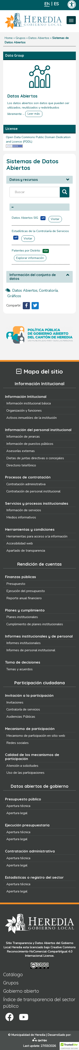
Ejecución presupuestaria (27, 825)
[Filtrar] (65, 192)
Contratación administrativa (26, 484)
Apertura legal (16, 813)
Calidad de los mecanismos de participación (32, 756)
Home (9, 38)
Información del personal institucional (38, 429)
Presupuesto (15, 583)
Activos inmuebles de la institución (31, 417)
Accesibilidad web (19, 543)
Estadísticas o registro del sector (34, 877)
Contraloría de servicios (23, 709)
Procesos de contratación (28, 477)
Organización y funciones (24, 410)
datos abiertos (24, 290)
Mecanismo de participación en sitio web (35, 735)
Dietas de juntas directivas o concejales (35, 458)
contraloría (48, 290)
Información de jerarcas (23, 436)
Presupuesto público (23, 799)
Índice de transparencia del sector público (39, 1002)
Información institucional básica (28, 403)
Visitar (55, 219)
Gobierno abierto (21, 991)
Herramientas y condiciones (30, 529)
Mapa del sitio (39, 371)
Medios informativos (21, 517)
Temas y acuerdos (19, 669)
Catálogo (13, 974)
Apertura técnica (18, 806)
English (47, 4)
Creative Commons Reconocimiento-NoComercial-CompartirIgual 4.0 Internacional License (41, 951)
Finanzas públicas (20, 576)
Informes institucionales (23, 643)
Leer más (34, 114)
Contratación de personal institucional (33, 491)
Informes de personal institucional (30, 650)
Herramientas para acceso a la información (36, 536)
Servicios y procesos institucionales (36, 503)
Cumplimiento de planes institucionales (34, 624)
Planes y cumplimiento (25, 610)
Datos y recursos (23, 180)
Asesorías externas (20, 451)
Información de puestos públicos (29, 443)
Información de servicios (23, 510)
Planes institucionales (22, 617)
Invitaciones (14, 702)
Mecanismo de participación (30, 728)
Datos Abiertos (38, 38)
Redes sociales (17, 743)
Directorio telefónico (21, 465)
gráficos (14, 295)
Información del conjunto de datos (32, 276)
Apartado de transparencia (25, 550)
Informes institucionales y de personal (39, 636)
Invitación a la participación (29, 695)
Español (56, 4)
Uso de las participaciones (25, 772)
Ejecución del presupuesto (25, 591)
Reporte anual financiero (24, 598)
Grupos (20, 38)
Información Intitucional (25, 396)
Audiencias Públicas (20, 716)
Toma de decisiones (22, 662)
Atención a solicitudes (22, 765)
